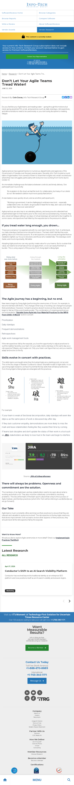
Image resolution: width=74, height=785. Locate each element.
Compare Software (47, 18)
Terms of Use (37, 723)
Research (13, 74)
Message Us (37, 680)
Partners (37, 733)
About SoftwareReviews (49, 24)
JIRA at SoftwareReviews (40, 476)
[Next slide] (69, 601)
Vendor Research (46, 30)
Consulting (37, 748)
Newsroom (37, 717)
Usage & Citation (37, 721)
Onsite (37, 746)
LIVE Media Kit (37, 735)
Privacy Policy (37, 725)
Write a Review (8, 24)
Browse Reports (9, 18)
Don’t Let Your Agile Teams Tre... (32, 74)
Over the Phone (37, 744)
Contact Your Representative (37, 57)
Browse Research (37, 754)
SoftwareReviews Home (12, 13)
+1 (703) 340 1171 (58, 620)
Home (4, 74)
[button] (37, 780)
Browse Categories (47, 13)
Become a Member (37, 648)
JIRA (7, 435)
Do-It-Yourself (37, 742)
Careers (37, 715)
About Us (37, 713)
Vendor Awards (8, 30)
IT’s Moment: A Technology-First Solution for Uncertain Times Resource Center (41, 616)
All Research (10, 555)
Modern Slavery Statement (37, 727)
